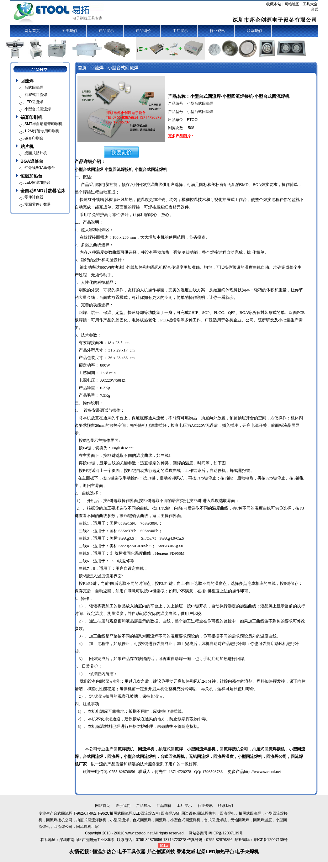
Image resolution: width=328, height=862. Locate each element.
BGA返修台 (31, 161)
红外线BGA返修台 (39, 168)
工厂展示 (180, 31)
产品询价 (143, 31)
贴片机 (27, 146)
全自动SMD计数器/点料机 (42, 190)
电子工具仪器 (132, 851)
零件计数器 (33, 197)
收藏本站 (273, 4)
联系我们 (254, 31)
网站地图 (291, 4)
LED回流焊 (33, 102)
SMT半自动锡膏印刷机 (43, 124)
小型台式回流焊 (89, 169)
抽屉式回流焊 (264, 749)
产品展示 (106, 31)
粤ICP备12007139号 (270, 840)
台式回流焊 (93, 756)
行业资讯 (217, 31)
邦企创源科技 (161, 851)
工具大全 (310, 4)
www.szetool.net (139, 833)
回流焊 (27, 80)
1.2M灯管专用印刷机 (41, 131)
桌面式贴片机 (35, 153)
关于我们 (69, 31)
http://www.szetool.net (262, 771)
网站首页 (32, 31)
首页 (82, 67)
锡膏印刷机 (31, 117)
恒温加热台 (31, 175)
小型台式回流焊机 (151, 169)
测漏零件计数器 (37, 204)
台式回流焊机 (172, 756)
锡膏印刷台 (33, 138)
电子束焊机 (247, 851)
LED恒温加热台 (37, 182)
